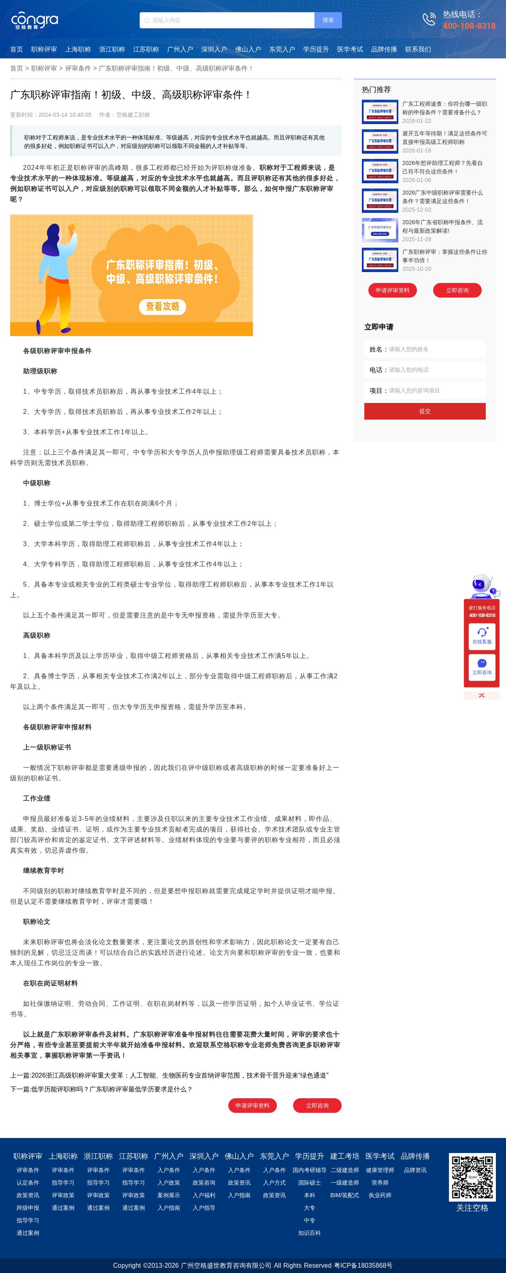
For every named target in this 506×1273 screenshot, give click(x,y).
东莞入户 (282, 49)
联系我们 (418, 49)
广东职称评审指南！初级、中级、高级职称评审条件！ (176, 68)
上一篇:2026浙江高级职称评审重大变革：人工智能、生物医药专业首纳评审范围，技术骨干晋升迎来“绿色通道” (169, 1075)
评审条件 (78, 68)
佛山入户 (248, 49)
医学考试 (350, 49)
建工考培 (344, 1156)
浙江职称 (112, 49)
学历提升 (316, 49)
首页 (16, 49)
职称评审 (44, 49)
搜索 (328, 20)
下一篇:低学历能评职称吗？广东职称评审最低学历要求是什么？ (101, 1089)
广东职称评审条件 (78, 1034)
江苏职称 (146, 49)
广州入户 (180, 49)
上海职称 (78, 49)
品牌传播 (384, 49)
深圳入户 (214, 49)
